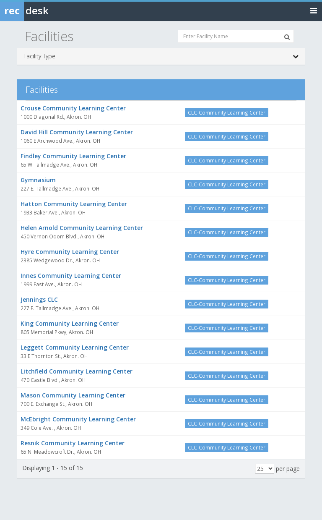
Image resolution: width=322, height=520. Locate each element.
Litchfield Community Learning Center (76, 371)
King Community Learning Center (70, 323)
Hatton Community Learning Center (74, 204)
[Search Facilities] (287, 37)
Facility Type (161, 56)
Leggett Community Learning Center (75, 347)
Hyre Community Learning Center (70, 252)
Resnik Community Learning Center (73, 443)
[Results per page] (264, 468)
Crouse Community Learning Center (73, 108)
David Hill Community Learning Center (77, 132)
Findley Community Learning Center (73, 156)
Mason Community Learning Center (73, 395)
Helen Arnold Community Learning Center (82, 228)
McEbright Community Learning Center (78, 419)
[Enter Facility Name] (236, 36)
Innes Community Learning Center (71, 276)
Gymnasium (38, 180)
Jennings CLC (39, 299)
